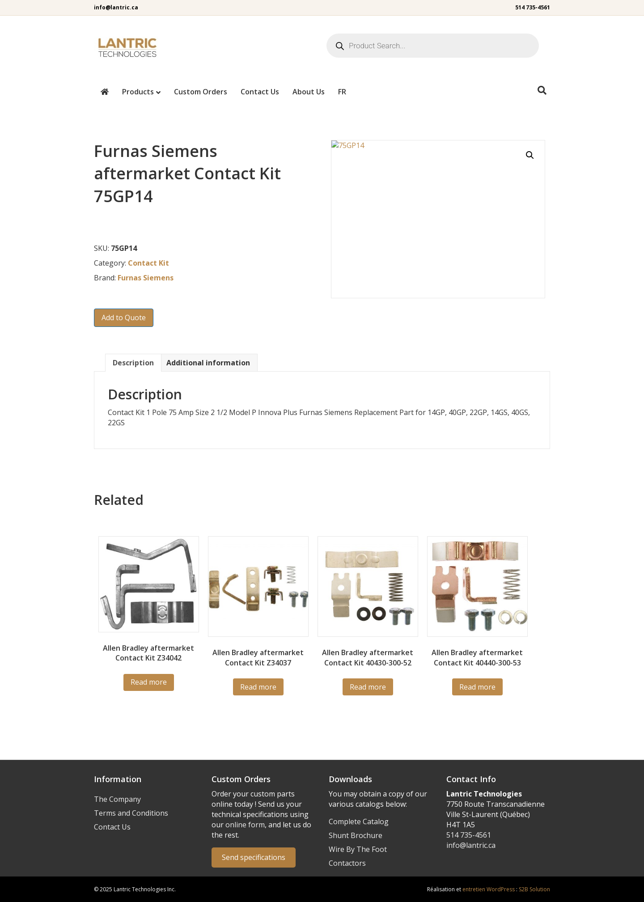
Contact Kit (148, 263)
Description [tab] (133, 363)
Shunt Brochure (355, 835)
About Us (308, 92)
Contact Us (260, 92)
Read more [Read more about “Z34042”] (149, 682)
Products (138, 92)
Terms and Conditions (131, 813)
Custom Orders (200, 92)
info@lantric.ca (116, 7)
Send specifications (253, 857)
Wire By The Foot (358, 849)
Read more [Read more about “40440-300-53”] (477, 687)
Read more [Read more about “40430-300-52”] (368, 687)
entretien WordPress (488, 889)
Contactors (347, 863)
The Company (117, 799)
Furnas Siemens (146, 278)
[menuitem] (342, 91)
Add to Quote (124, 317)
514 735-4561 (532, 7)
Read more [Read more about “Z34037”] (258, 687)
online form (245, 825)
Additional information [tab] (208, 363)
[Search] (542, 90)
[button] (530, 155)
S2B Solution (534, 889)
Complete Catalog (359, 821)
